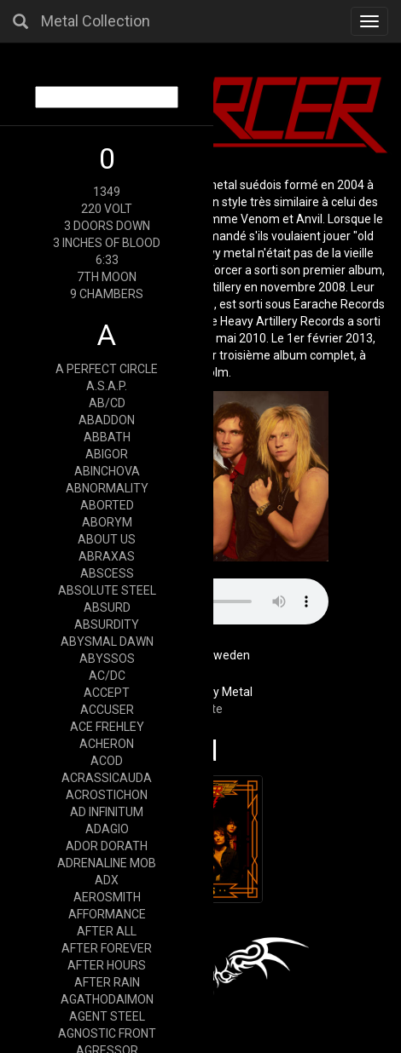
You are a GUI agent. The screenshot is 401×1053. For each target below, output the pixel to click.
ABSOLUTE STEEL (107, 590)
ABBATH (107, 437)
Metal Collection (95, 21)
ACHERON (106, 744)
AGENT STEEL (107, 1016)
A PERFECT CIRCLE (106, 369)
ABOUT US (107, 539)
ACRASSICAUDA (106, 778)
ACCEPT (107, 692)
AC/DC (107, 675)
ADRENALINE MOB (106, 863)
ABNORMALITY (107, 488)
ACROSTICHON (107, 795)
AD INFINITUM (106, 812)
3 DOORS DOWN (107, 226)
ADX (107, 880)
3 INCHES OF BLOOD (106, 243)
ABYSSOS (107, 658)
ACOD (106, 761)
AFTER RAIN (107, 982)
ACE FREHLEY (107, 727)
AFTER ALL (107, 931)
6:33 (107, 260)
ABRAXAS (106, 556)
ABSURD (107, 607)
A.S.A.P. (106, 386)
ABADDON (106, 420)
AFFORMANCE (107, 914)
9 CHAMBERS (106, 294)
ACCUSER (107, 709)
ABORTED (107, 505)
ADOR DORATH (107, 846)
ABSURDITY (106, 624)
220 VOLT (106, 209)
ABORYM (107, 522)
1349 (106, 192)
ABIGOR (106, 454)
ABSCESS (107, 573)
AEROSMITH (107, 897)
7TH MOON (107, 277)
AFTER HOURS (106, 965)
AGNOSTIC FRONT (107, 1033)
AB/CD (107, 403)
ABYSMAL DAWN (107, 641)
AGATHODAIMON (107, 999)
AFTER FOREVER (106, 948)
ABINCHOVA (107, 471)
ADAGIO (107, 829)
